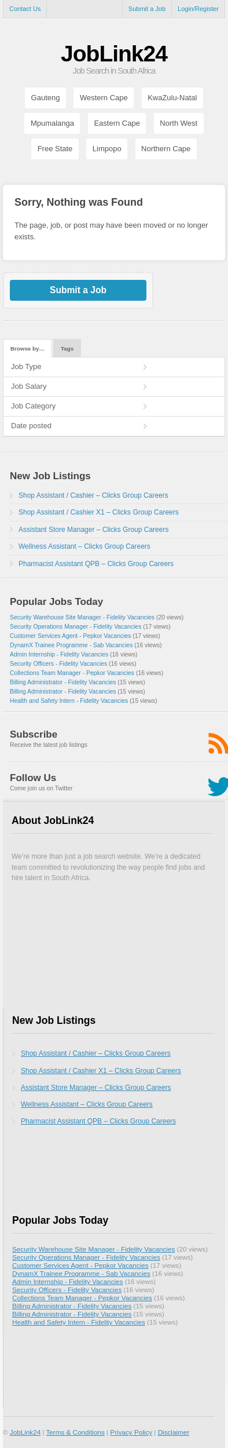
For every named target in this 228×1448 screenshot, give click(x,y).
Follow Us (33, 777)
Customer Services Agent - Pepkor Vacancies (70, 636)
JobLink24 (114, 53)
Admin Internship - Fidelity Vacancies (59, 654)
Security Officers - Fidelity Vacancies (58, 664)
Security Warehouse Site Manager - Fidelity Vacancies (82, 617)
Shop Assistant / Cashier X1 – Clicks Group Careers (99, 512)
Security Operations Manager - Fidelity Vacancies (75, 626)
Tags (67, 348)
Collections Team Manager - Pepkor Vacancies (72, 673)
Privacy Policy (131, 1432)
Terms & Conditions (75, 1432)
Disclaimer (174, 1432)
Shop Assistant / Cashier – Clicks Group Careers (93, 495)
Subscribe (33, 734)
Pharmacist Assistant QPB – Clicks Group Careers (96, 564)
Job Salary (28, 386)
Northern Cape (165, 148)
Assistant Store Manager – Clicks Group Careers (93, 530)
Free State (55, 148)
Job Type (26, 366)
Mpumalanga (52, 123)
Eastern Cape (117, 123)
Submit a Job (147, 8)
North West (178, 123)
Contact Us (25, 8)
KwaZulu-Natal (172, 97)
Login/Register (198, 8)
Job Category (33, 406)
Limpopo (107, 148)
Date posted (31, 425)
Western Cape (104, 97)
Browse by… (27, 348)
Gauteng (45, 97)
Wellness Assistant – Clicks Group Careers (84, 546)
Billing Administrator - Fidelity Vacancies (63, 682)
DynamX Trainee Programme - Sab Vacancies (71, 645)
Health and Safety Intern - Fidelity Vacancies (69, 701)
